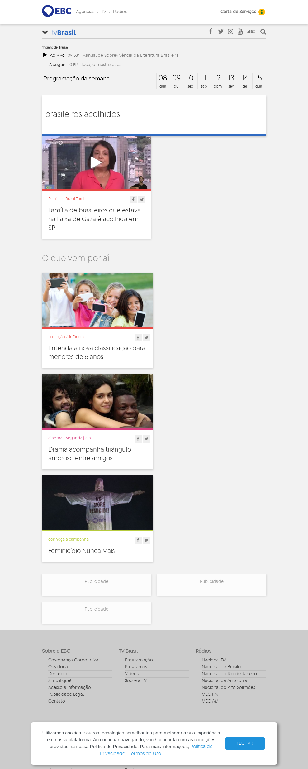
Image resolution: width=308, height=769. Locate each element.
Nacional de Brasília (221, 564)
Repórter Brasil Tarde (67, 199)
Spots (130, 666)
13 (231, 78)
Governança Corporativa (73, 557)
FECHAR (245, 743)
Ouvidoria (58, 564)
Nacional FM (214, 557)
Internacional (61, 659)
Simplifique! (59, 577)
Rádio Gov (212, 646)
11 (204, 78)
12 (217, 78)
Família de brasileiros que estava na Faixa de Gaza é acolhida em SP (94, 219)
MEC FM (210, 591)
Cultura (55, 632)
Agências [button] (87, 12)
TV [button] (106, 12)
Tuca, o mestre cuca (101, 64)
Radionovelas (138, 653)
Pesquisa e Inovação (68, 666)
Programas (136, 564)
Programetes (138, 646)
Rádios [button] (122, 12)
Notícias (133, 639)
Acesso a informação (69, 584)
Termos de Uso (145, 754)
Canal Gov (212, 639)
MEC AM (210, 598)
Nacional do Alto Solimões (228, 584)
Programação (139, 557)
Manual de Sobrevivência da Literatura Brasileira (130, 55)
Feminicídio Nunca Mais (81, 447)
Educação (58, 646)
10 (190, 78)
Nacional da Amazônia (224, 577)
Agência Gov (215, 632)
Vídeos (132, 570)
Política (55, 673)
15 (259, 78)
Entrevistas (135, 632)
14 (245, 78)
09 (176, 78)
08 (163, 78)
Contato (56, 598)
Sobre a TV (136, 577)
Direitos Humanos (66, 639)
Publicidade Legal (66, 591)
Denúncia (57, 570)
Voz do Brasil (215, 653)
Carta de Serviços (238, 12)
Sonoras (133, 659)
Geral (53, 653)
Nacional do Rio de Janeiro (229, 570)
